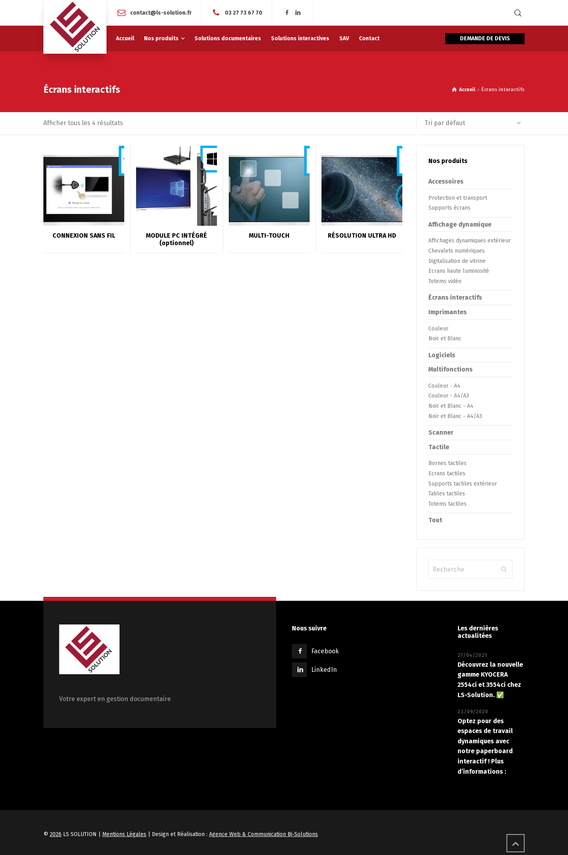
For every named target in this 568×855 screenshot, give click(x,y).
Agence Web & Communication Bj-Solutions (263, 834)
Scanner (441, 432)
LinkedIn (324, 669)
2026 (56, 834)
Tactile (438, 447)
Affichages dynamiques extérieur (469, 240)
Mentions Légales (124, 834)
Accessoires (445, 181)
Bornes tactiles (447, 463)
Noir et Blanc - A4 (450, 406)
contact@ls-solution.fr (161, 12)
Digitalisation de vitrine (457, 261)
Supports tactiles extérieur (462, 483)
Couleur (438, 328)
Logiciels (441, 355)
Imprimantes (447, 312)
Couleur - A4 (444, 385)
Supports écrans (449, 207)
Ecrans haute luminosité (458, 271)
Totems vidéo (445, 281)
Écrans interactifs (455, 297)
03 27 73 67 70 (243, 12)
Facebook (325, 651)
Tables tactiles (446, 493)
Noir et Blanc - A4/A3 (455, 416)
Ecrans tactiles (446, 473)
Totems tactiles (447, 504)
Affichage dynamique (459, 224)
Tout (435, 520)
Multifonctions (450, 369)
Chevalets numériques (456, 251)
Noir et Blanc (445, 338)
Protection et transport (457, 198)
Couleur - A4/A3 (448, 395)
